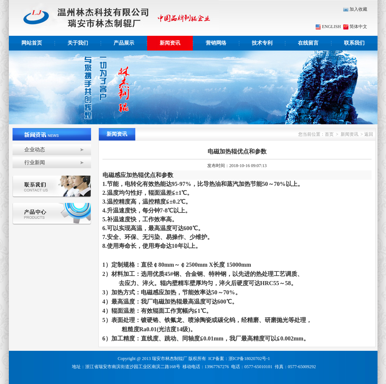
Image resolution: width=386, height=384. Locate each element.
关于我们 (77, 43)
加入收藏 (355, 9)
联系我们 (354, 43)
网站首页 (31, 43)
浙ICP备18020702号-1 (249, 358)
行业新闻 (34, 162)
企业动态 (34, 149)
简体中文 (354, 26)
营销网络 (216, 43)
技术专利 (262, 43)
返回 (368, 134)
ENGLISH (328, 26)
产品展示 (124, 43)
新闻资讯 (170, 43)
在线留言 (308, 43)
